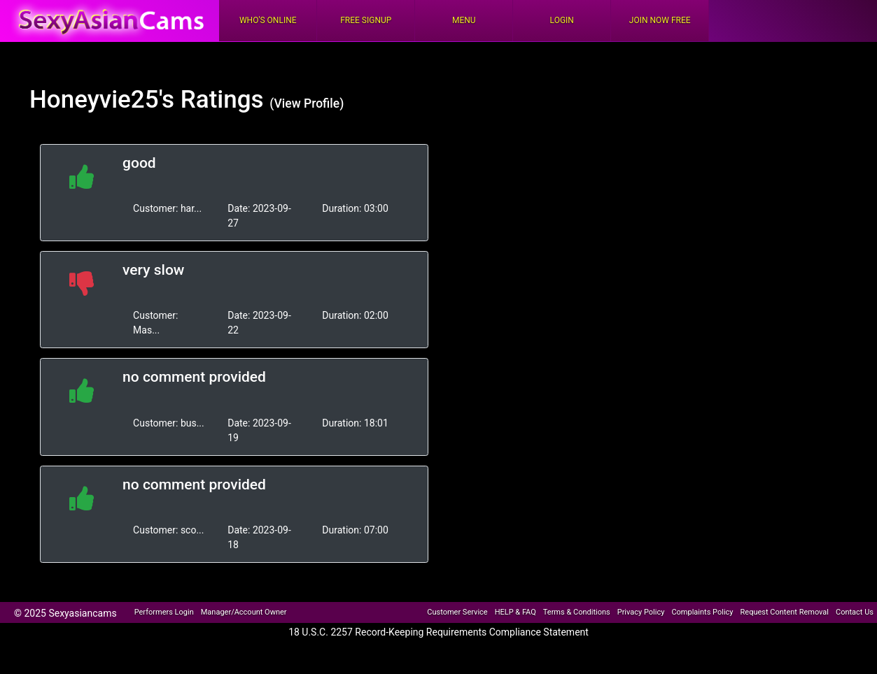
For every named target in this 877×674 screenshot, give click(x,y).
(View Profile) (306, 103)
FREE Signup (365, 20)
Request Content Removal (785, 612)
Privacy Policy (641, 612)
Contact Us (855, 612)
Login (562, 20)
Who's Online (268, 20)
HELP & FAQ (515, 612)
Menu (464, 20)
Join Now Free (660, 20)
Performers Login (164, 612)
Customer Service (457, 612)
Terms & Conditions (576, 612)
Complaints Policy (702, 612)
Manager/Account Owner (244, 612)
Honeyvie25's (101, 99)
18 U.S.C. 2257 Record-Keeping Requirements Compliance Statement (438, 632)
